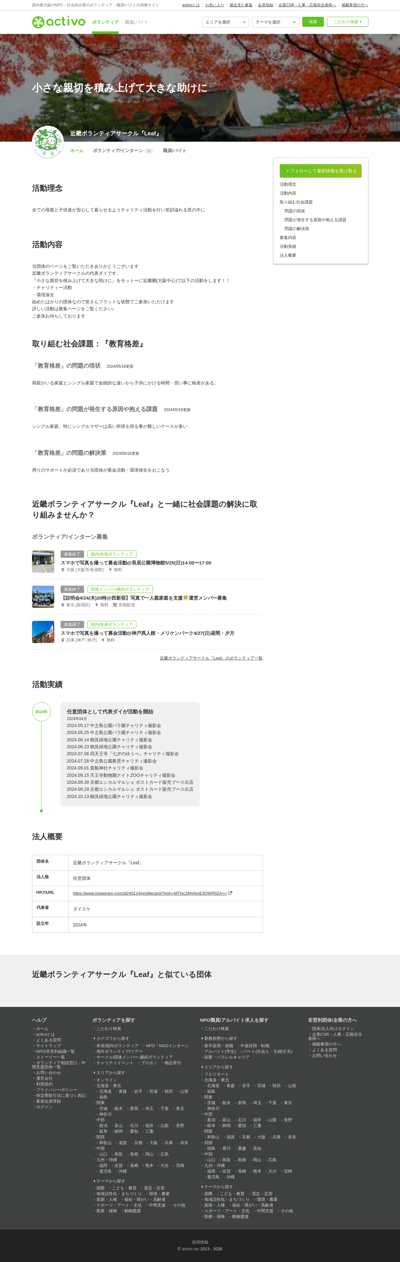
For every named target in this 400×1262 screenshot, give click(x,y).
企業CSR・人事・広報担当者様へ (307, 5)
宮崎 (180, 1165)
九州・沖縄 (106, 1159)
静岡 (119, 1131)
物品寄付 (173, 1062)
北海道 (105, 1091)
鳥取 (119, 1154)
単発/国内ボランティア (117, 1045)
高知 (257, 1148)
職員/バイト (136, 22)
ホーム (76, 150)
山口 (103, 1154)
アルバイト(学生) (220, 1051)
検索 (313, 21)
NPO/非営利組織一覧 (55, 1051)
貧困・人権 (106, 1199)
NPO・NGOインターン (167, 1045)
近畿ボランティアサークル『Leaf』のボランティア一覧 (211, 658)
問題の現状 (295, 211)
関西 (100, 1137)
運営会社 (44, 1078)
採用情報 (200, 1242)
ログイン (44, 1106)
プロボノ (149, 1062)
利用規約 (44, 1084)
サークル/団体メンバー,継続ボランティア (134, 1057)
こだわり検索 (346, 21)
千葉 (165, 1108)
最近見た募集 (241, 5)
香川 (226, 1148)
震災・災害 (154, 1188)
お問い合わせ (48, 1072)
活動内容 (288, 193)
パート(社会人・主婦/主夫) (267, 1051)
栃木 (119, 1108)
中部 (100, 1119)
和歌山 (105, 1142)
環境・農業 (159, 1193)
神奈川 (105, 1114)
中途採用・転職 (254, 1045)
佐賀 (119, 1165)
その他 (179, 1205)
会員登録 (265, 5)
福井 (149, 1125)
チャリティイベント (115, 1062)
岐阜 (103, 1131)
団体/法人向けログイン (333, 1028)
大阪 (153, 1142)
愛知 (134, 1131)
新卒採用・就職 (218, 1045)
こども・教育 (124, 1188)
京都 (138, 1142)
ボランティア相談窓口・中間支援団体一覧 (59, 1064)
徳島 (211, 1148)
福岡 (103, 1165)
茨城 (103, 1108)
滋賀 (123, 1142)
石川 (134, 1125)
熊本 (149, 1165)
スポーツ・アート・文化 (119, 1205)
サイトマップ (48, 1045)
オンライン (106, 1080)
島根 (134, 1154)
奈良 (184, 1142)
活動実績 (288, 246)
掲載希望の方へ (355, 5)
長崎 (134, 1165)
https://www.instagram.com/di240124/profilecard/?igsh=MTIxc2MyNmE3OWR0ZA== (150, 893)
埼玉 (149, 1108)
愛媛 (242, 1148)
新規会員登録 (48, 1101)
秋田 (169, 1091)
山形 (184, 1091)
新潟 (103, 1125)
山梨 (165, 1125)
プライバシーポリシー (56, 1089)
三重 (149, 1131)
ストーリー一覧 (50, 1057)
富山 (119, 1125)
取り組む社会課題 (296, 202)
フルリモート (216, 1074)
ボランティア (105, 22)
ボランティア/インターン (123, 151)
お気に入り (214, 5)
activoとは (191, 5)
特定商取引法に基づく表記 (61, 1095)
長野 (180, 1125)
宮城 (153, 1091)
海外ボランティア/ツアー (119, 1051)
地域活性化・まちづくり (119, 1193)
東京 (180, 1108)
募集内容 (288, 237)
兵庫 (169, 1142)
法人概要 (288, 255)
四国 (208, 1142)
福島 (103, 1097)
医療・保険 (106, 1210)
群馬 (134, 1108)
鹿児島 (105, 1171)
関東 (100, 1102)
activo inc (190, 1248)
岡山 (149, 1154)
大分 (165, 1165)
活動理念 (288, 184)
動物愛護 (132, 1210)
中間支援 (157, 1205)
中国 (100, 1148)
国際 (100, 1188)
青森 (123, 1091)
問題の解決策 (297, 229)
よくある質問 (48, 1040)
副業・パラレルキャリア (227, 1057)
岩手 (138, 1091)
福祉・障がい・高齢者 (145, 1199)
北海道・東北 (108, 1085)
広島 (165, 1154)
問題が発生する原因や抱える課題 (315, 220)
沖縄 (123, 1171)
